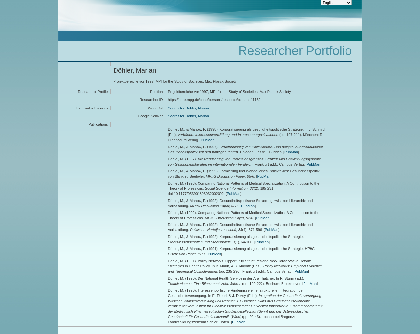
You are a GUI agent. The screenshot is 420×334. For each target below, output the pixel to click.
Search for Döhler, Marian (188, 108)
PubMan (207, 140)
